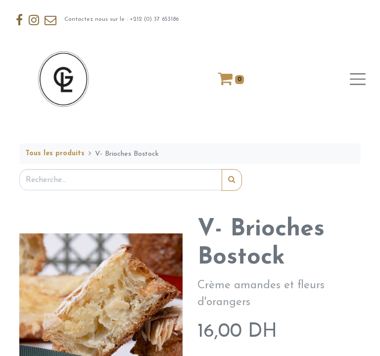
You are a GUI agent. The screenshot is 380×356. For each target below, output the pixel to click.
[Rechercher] (232, 180)
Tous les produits (55, 153)
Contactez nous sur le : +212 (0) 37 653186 (97, 19)
